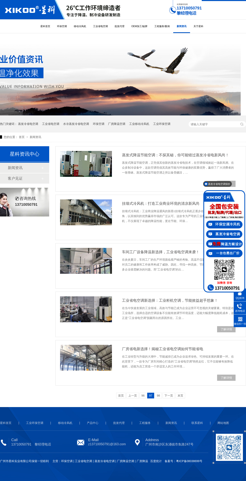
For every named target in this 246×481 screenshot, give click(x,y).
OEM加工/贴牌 (139, 26)
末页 (180, 395)
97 (150, 395)
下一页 (168, 395)
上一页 (132, 395)
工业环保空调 (161, 123)
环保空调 (62, 26)
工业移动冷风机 (139, 123)
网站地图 (223, 423)
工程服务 (145, 423)
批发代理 (119, 26)
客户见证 (15, 178)
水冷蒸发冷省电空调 (76, 123)
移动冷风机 (80, 26)
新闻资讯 (182, 26)
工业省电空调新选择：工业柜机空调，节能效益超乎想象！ (170, 300)
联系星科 (197, 423)
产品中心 (92, 423)
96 (143, 395)
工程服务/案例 (162, 26)
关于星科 (198, 26)
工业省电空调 (100, 26)
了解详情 (226, 329)
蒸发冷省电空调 (28, 123)
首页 (22, 137)
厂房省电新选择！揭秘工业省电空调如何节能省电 (162, 349)
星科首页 (45, 26)
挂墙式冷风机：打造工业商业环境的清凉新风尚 (160, 203)
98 (158, 395)
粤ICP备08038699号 (189, 461)
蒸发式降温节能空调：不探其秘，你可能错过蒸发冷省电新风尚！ (175, 155)
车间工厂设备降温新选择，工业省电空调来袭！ (160, 252)
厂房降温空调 (116, 123)
